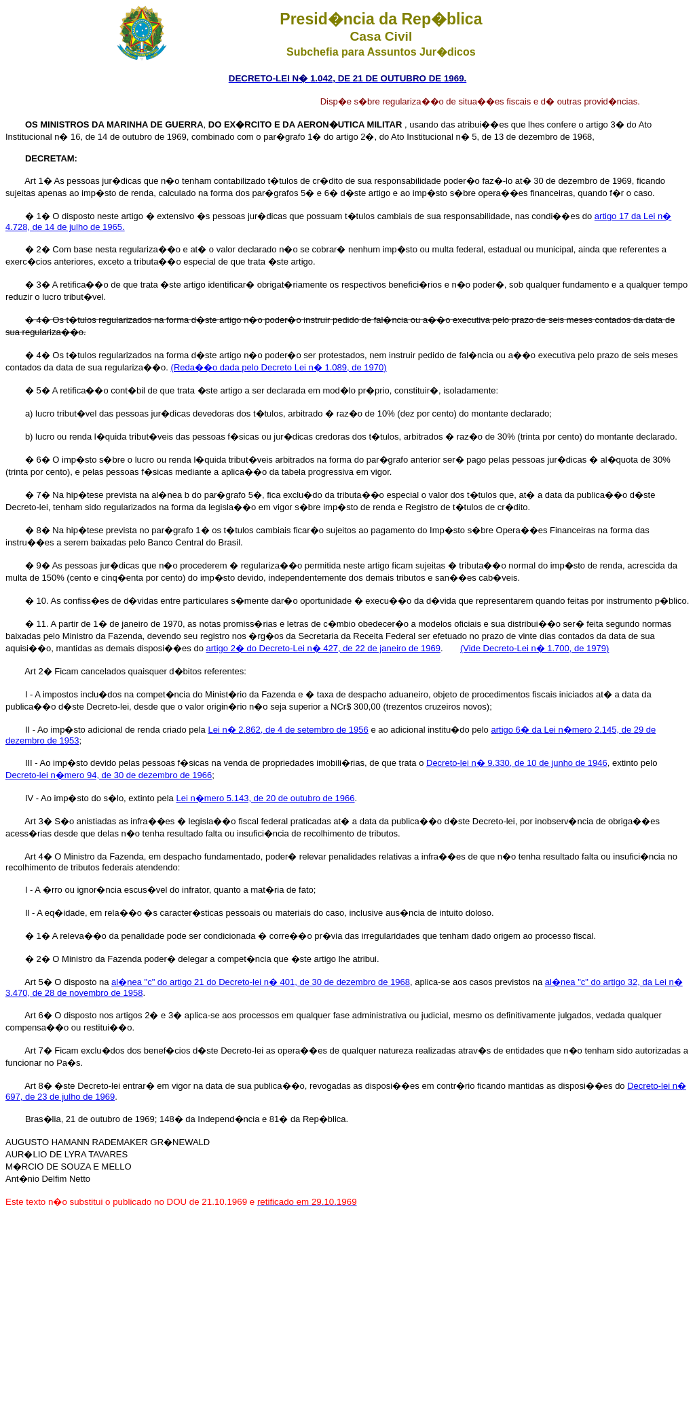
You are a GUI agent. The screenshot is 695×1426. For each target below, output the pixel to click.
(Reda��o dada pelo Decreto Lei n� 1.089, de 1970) (279, 367)
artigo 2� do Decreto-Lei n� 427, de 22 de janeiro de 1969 (323, 648)
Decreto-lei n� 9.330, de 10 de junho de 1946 (516, 763)
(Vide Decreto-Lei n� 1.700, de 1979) (534, 648)
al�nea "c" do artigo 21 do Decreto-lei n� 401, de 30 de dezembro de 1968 (260, 982)
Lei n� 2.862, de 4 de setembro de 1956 (288, 730)
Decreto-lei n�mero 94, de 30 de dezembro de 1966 (108, 775)
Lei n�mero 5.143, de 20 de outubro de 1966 (265, 798)
